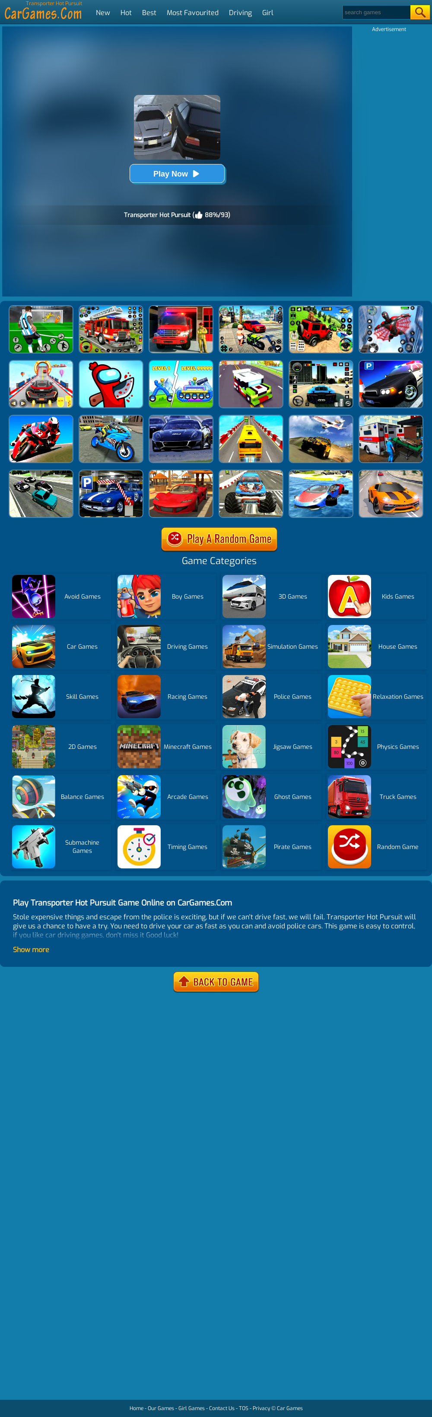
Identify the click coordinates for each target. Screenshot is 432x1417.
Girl (267, 12)
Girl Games (191, 1408)
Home (136, 1408)
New (103, 12)
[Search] (376, 12)
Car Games (290, 1408)
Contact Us (222, 1408)
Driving (240, 12)
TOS (243, 1408)
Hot (126, 12)
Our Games (161, 1408)
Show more (31, 949)
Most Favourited (193, 12)
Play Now (177, 173)
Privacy (261, 1408)
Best (149, 12)
